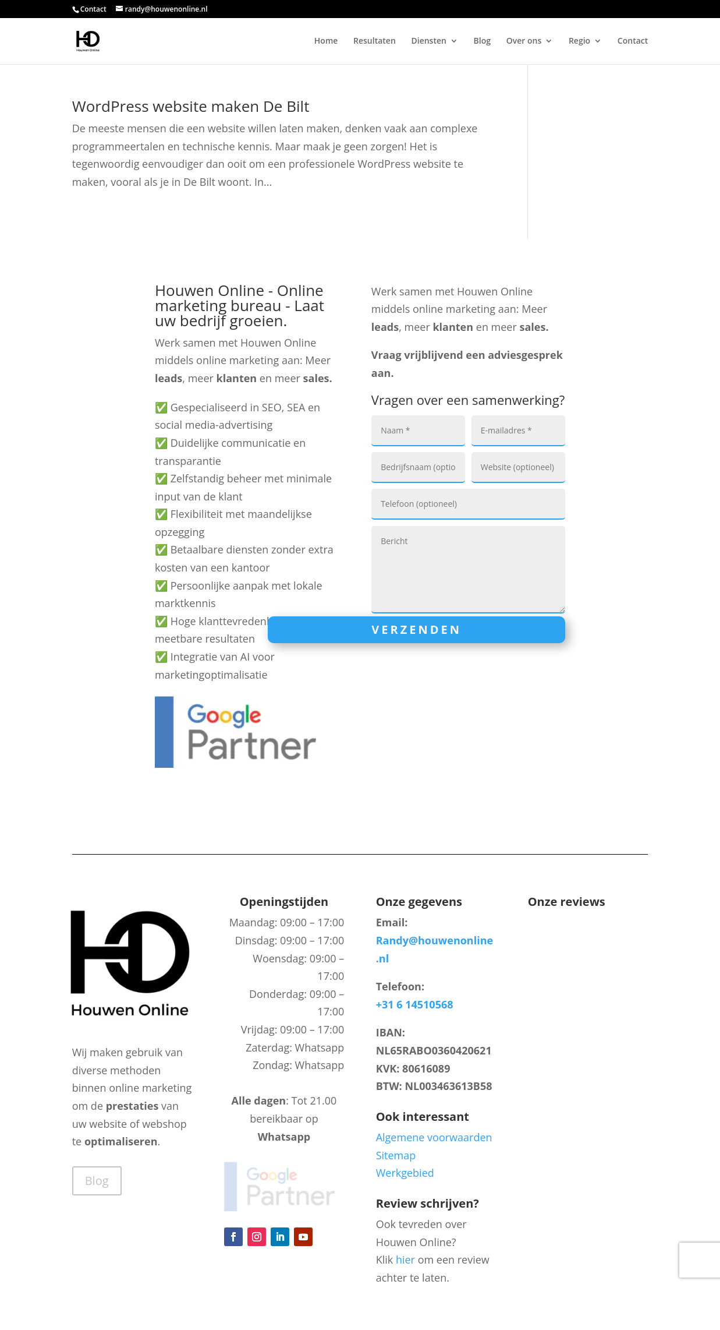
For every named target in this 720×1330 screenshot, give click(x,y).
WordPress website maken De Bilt (191, 106)
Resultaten (374, 41)
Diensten (428, 41)
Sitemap (396, 1155)
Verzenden (416, 629)
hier (405, 1260)
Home (326, 41)
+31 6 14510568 (414, 1004)
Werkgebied (405, 1173)
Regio (579, 41)
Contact (93, 9)
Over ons (524, 41)
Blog (482, 41)
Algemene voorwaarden (434, 1137)
